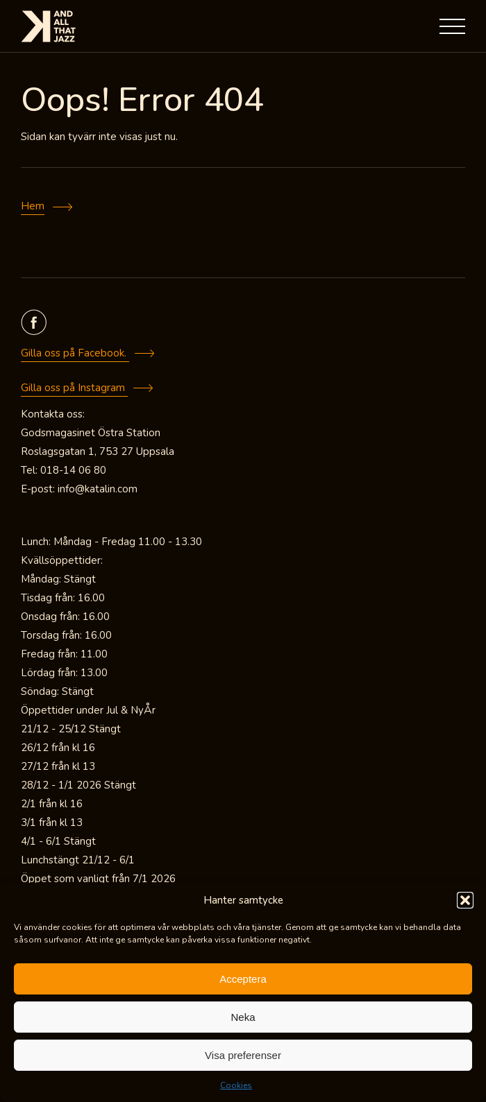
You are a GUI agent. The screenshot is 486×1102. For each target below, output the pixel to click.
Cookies (236, 1085)
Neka (243, 1017)
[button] (465, 900)
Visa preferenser (243, 1055)
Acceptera (243, 979)
